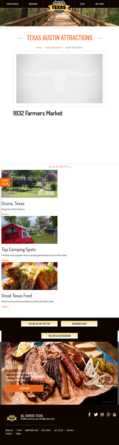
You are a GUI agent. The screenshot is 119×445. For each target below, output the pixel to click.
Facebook (90, 415)
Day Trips (99, 3)
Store (19, 430)
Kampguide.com (31, 430)
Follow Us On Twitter (39, 323)
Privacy (9, 433)
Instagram (102, 415)
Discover (33, 3)
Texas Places (12, 3)
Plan (82, 3)
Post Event (46, 430)
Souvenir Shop (79, 323)
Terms (18, 433)
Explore (5, 214)
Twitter (96, 415)
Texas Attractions (53, 47)
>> (70, 166)
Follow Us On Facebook (59, 335)
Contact (70, 430)
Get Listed (58, 430)
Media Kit (9, 430)
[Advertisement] (59, 139)
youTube (114, 415)
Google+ (108, 415)
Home (39, 47)
